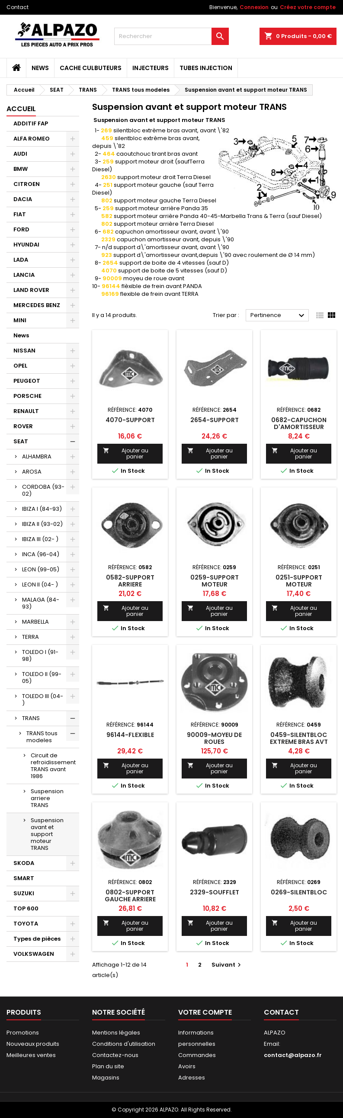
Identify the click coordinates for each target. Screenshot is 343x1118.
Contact (17, 7)
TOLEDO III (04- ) (42, 699)
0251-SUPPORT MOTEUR (299, 581)
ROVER (23, 426)
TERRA (30, 637)
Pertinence (278, 316)
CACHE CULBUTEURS (91, 68)
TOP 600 (25, 908)
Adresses (191, 1077)
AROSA (32, 472)
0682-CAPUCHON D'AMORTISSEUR (299, 423)
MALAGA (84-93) (40, 603)
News (40, 68)
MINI (19, 320)
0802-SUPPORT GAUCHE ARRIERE (130, 895)
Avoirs (187, 1066)
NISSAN (24, 350)
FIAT (19, 214)
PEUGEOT (26, 381)
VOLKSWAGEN (33, 954)
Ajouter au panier (125, 453)
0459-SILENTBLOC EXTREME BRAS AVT (299, 738)
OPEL (20, 366)
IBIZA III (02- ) (40, 539)
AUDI (20, 154)
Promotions (22, 1032)
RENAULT (26, 411)
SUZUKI (23, 893)
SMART (23, 878)
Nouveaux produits (32, 1044)
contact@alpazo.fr (293, 1055)
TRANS (31, 718)
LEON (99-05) (40, 569)
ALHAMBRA (36, 456)
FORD (21, 229)
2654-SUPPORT (214, 420)
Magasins (105, 1077)
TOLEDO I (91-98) (40, 655)
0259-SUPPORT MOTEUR (214, 581)
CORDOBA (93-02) (43, 490)
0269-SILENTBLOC (299, 892)
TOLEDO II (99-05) (41, 677)
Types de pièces (37, 939)
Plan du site (108, 1066)
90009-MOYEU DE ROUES (214, 738)
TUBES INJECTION (206, 68)
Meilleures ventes (31, 1055)
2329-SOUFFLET (214, 892)
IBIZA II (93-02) (42, 524)
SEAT (20, 441)
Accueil (21, 109)
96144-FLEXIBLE (130, 734)
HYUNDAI (26, 244)
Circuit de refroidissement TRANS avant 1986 (53, 765)
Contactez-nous (115, 1055)
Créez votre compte (308, 7)
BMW (20, 169)
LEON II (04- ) (40, 584)
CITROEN (26, 184)
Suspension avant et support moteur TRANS (47, 834)
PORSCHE (27, 396)
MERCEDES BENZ (36, 305)
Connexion (254, 7)
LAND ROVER (31, 290)
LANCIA (24, 275)
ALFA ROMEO (31, 139)
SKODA (23, 863)
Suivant (227, 965)
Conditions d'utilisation (123, 1044)
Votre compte (205, 1012)
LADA (20, 260)
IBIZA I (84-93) (42, 509)
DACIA (22, 199)
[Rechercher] (171, 36)
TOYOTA (25, 923)
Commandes (197, 1055)
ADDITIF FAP (30, 123)
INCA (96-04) (40, 554)
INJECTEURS (150, 68)
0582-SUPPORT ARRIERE (130, 581)
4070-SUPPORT (130, 420)
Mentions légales (116, 1032)
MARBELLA (35, 622)
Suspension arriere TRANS (47, 798)
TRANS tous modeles (42, 736)
